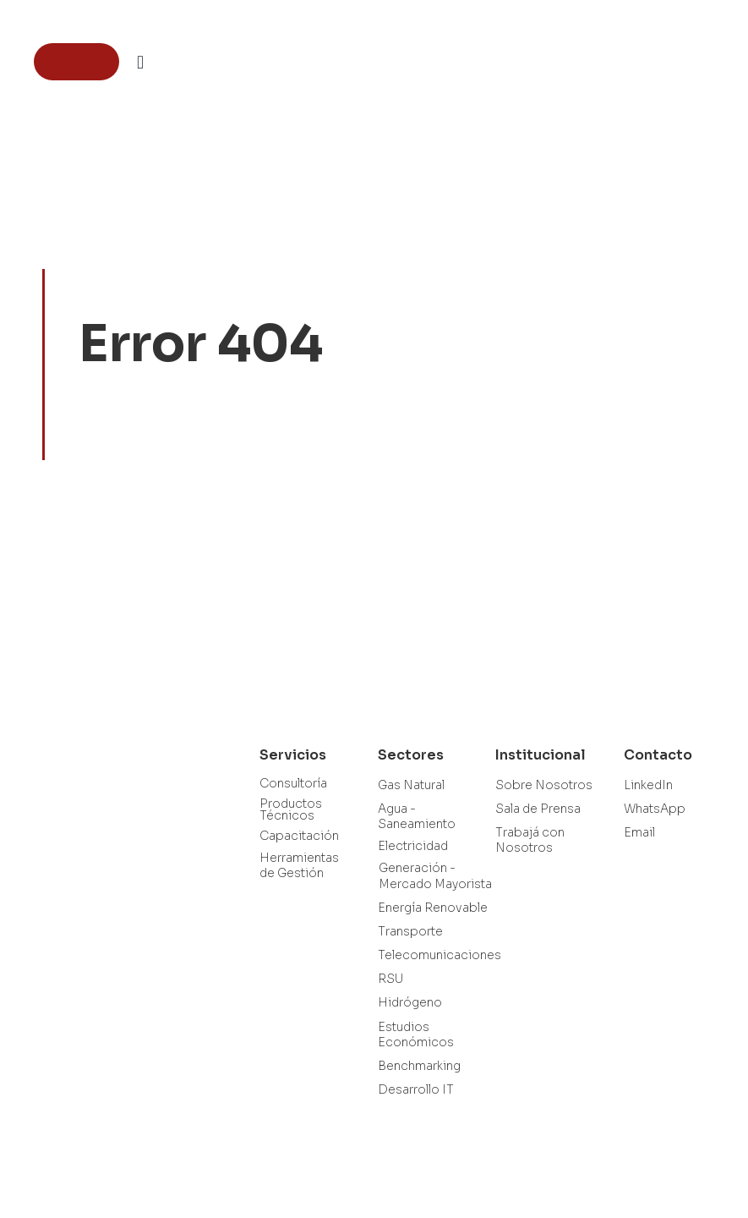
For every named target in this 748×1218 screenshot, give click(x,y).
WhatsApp (654, 808)
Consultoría (293, 783)
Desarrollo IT (416, 1089)
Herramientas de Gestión (299, 865)
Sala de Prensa (538, 808)
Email (639, 832)
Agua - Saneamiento (417, 816)
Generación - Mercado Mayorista (435, 875)
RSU (390, 978)
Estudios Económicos (416, 1034)
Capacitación (299, 835)
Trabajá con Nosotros (530, 840)
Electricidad (413, 845)
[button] (140, 62)
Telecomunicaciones (439, 955)
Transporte (410, 931)
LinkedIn (648, 785)
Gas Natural (411, 785)
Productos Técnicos (290, 809)
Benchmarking (419, 1065)
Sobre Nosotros (543, 785)
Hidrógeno (410, 1002)
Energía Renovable (433, 907)
